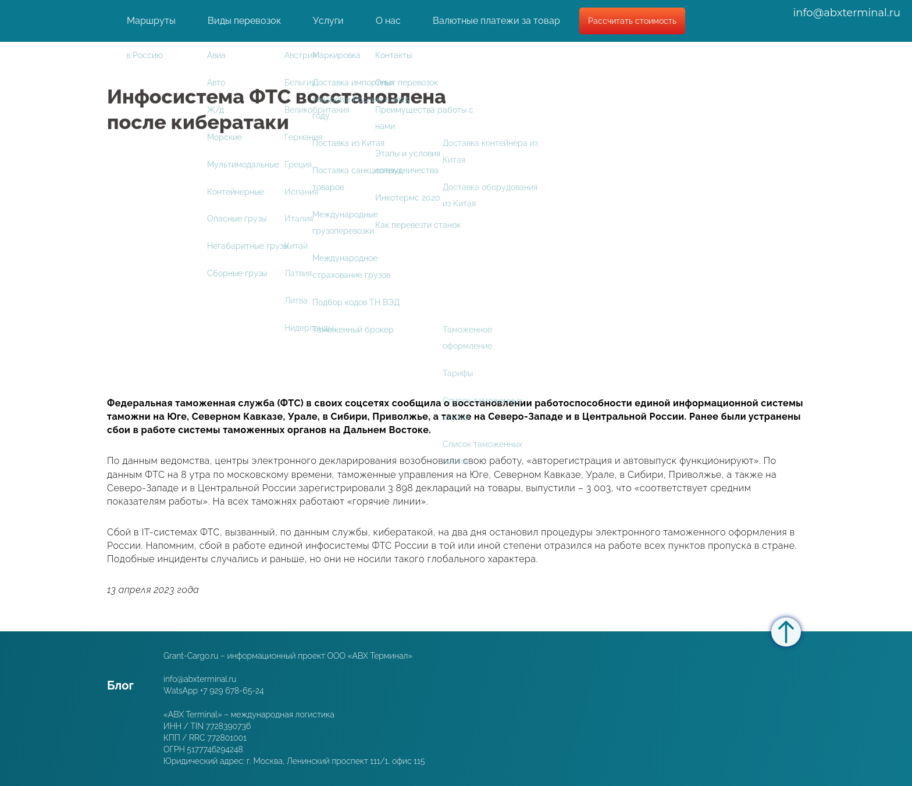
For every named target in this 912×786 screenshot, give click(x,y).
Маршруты (151, 24)
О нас (388, 24)
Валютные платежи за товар (496, 24)
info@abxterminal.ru (846, 16)
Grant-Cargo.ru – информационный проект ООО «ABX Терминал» (287, 655)
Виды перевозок (244, 24)
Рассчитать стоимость (632, 24)
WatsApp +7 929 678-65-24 (213, 690)
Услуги (328, 24)
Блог (120, 685)
